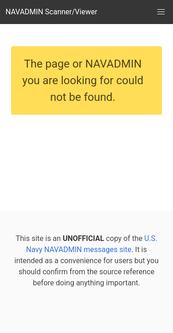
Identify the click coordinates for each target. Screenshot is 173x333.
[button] (161, 12)
